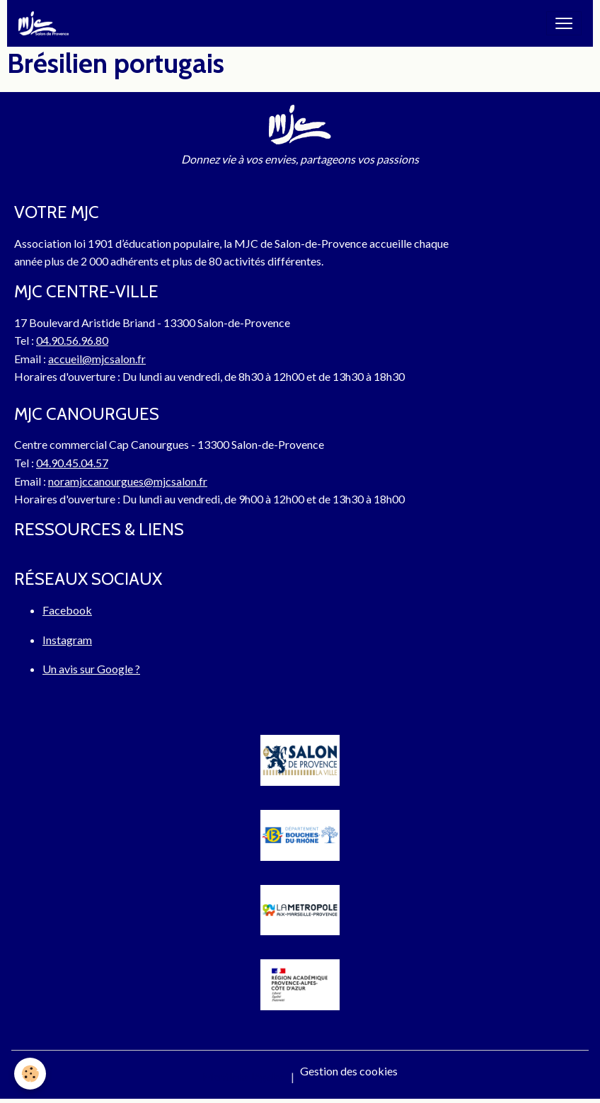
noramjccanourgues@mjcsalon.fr (127, 481)
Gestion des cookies (349, 1071)
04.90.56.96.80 (72, 340)
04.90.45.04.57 (72, 462)
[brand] (46, 23)
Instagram (67, 639)
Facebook (67, 610)
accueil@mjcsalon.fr (97, 358)
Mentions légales (243, 1076)
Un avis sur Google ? (91, 668)
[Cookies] (30, 1074)
